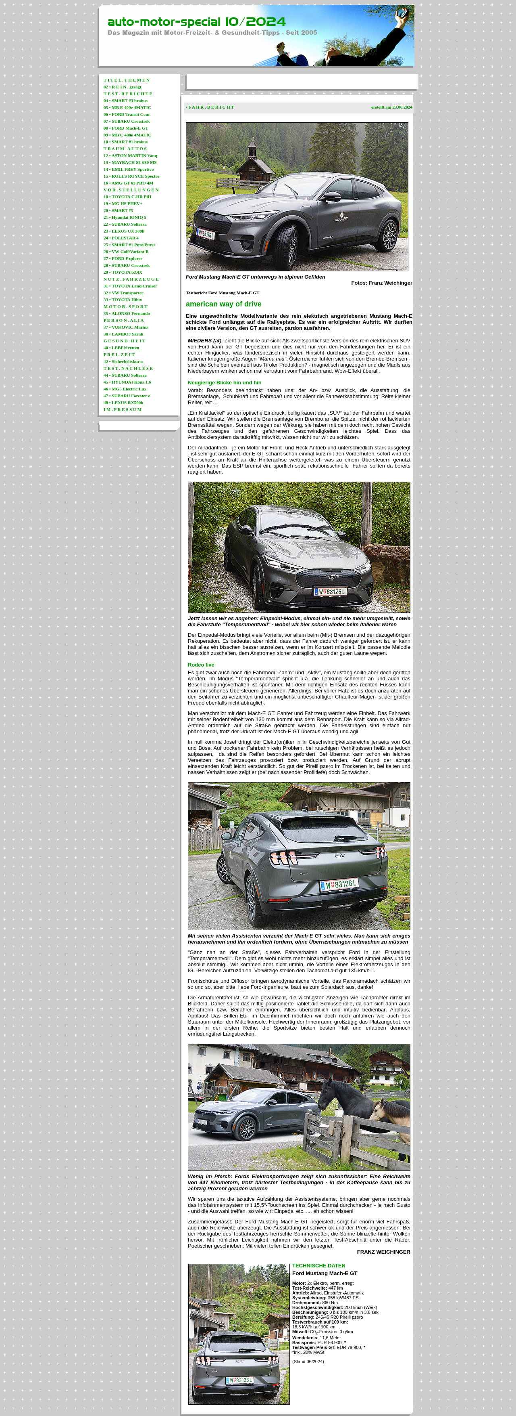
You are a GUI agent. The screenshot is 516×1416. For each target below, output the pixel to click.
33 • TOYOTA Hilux (123, 299)
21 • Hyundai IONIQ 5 (125, 217)
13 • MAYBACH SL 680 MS (130, 162)
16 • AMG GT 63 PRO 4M (128, 182)
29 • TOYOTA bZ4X (123, 272)
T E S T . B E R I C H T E (128, 93)
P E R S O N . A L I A (124, 320)
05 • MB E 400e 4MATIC (127, 107)
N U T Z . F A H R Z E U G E (131, 279)
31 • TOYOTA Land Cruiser (130, 285)
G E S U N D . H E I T (124, 340)
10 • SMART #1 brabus (126, 141)
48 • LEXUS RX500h (123, 402)
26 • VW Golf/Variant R (126, 251)
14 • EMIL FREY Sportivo (129, 169)
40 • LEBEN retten (121, 347)
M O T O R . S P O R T (126, 306)
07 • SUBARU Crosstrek (127, 121)
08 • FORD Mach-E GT (126, 128)
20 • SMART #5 (118, 210)
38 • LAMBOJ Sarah (123, 333)
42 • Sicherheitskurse (124, 361)
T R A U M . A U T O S (125, 148)
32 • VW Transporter (124, 292)
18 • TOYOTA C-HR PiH (127, 196)
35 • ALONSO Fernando (127, 313)
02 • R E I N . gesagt (122, 86)
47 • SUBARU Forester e (127, 395)
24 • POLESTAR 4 (121, 237)
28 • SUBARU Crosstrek (127, 265)
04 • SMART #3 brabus (126, 100)
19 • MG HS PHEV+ (123, 203)
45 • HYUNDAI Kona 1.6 (127, 382)
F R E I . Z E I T (119, 354)
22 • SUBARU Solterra (125, 224)
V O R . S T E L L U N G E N (131, 189)
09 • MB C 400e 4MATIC (127, 134)
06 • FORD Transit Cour (127, 114)
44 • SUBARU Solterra (125, 375)
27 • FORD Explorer (123, 258)
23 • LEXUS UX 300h (124, 231)
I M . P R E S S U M (122, 409)
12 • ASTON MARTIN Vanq (130, 155)
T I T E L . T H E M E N (127, 80)
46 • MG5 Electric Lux (125, 388)
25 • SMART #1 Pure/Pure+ (130, 244)
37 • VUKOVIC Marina (126, 327)
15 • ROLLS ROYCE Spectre (131, 176)
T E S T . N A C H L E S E (128, 368)
